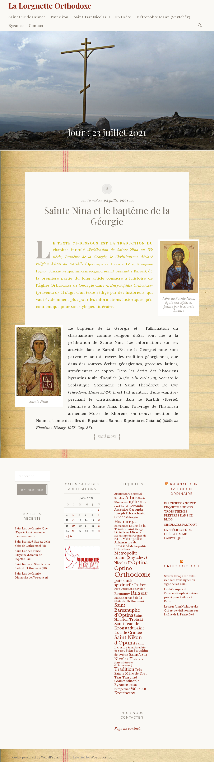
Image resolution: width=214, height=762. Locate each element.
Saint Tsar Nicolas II (92, 17)
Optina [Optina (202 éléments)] (139, 562)
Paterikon (59, 17)
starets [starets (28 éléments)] (138, 659)
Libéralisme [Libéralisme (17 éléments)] (121, 532)
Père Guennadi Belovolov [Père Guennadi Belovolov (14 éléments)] (129, 588)
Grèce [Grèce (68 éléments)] (120, 517)
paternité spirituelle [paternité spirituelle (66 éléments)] (124, 582)
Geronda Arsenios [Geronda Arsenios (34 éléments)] (128, 507)
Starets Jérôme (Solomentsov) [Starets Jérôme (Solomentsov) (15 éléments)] (123, 664)
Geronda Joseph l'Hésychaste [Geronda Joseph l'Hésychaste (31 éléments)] (129, 511)
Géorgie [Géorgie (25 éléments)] (132, 517)
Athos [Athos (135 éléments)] (131, 497)
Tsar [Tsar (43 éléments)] (118, 677)
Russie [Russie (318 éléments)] (139, 593)
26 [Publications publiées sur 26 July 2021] (73, 531)
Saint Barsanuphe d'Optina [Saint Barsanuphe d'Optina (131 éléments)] (127, 610)
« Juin (69, 536)
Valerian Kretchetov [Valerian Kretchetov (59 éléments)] (130, 691)
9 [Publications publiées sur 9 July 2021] (98, 515)
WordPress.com (103, 757)
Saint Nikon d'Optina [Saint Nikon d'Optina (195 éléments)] (128, 640)
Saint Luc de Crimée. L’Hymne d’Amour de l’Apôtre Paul (28, 555)
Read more (107, 436)
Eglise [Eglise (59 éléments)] (134, 502)
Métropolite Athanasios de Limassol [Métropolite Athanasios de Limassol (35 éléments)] (128, 542)
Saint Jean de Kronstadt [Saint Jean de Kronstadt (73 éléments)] (126, 625)
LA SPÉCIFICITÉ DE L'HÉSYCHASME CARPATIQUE (178, 533)
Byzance (16, 26)
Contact (36, 26)
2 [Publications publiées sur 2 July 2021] (98, 510)
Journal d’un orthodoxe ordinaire (183, 489)
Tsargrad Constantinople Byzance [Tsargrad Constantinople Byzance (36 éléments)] (126, 681)
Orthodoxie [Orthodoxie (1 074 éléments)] (132, 574)
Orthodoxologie (182, 566)
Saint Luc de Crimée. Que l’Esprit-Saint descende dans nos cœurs (31, 532)
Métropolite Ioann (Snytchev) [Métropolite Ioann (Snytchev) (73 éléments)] (130, 555)
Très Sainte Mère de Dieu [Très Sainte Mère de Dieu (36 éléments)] (130, 671)
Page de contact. (127, 729)
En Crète (123, 17)
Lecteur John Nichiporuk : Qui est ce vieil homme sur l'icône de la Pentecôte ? (181, 610)
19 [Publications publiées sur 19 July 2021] (73, 526)
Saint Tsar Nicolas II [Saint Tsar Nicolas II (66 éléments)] (131, 656)
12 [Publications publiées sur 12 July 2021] (73, 520)
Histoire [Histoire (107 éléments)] (122, 521)
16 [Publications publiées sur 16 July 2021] (99, 520)
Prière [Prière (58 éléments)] (140, 585)
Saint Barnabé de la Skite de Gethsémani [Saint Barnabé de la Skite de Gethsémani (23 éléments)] (129, 599)
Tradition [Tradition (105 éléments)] (124, 669)
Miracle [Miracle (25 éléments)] (135, 532)
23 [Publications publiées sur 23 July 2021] (99, 526)
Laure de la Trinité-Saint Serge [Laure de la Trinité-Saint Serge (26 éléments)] (130, 527)
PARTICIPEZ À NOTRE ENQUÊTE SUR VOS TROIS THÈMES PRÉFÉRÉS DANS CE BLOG (180, 511)
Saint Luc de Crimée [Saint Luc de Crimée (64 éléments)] (129, 630)
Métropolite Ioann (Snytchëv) (163, 17)
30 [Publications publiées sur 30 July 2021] (99, 531)
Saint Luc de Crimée (27, 17)
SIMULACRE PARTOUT (180, 524)
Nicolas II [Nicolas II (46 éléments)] (122, 563)
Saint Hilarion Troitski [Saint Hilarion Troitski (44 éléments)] (128, 617)
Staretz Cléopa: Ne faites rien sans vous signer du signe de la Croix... (180, 580)
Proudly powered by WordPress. (33, 757)
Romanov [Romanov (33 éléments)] (122, 594)
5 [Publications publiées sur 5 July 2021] (73, 515)
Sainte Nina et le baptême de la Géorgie (107, 215)
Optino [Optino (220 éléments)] (123, 568)
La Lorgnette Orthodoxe (49, 5)
